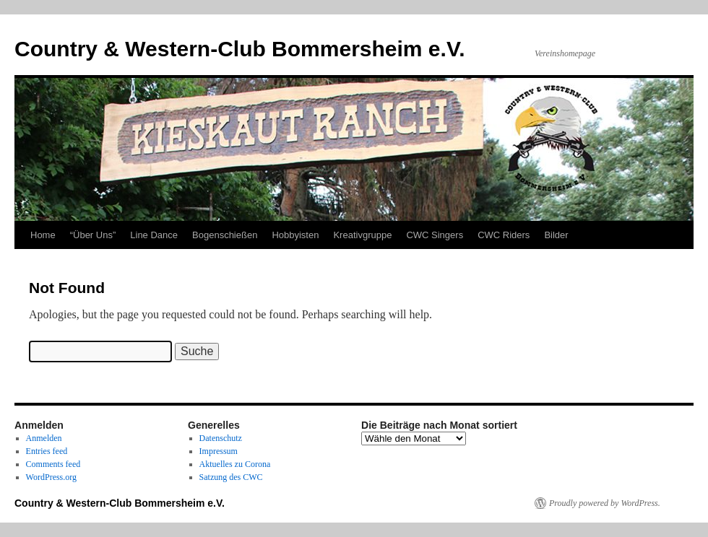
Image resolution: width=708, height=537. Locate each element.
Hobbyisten (295, 235)
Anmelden (44, 438)
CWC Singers (434, 235)
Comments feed (53, 464)
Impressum (218, 451)
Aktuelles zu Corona (235, 464)
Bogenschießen (224, 235)
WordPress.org (51, 477)
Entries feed (47, 451)
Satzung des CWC (231, 477)
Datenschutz (220, 438)
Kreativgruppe (362, 235)
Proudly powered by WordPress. (604, 503)
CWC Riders (504, 235)
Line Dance (154, 235)
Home (43, 235)
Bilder (556, 235)
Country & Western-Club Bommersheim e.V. (239, 49)
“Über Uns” (93, 235)
